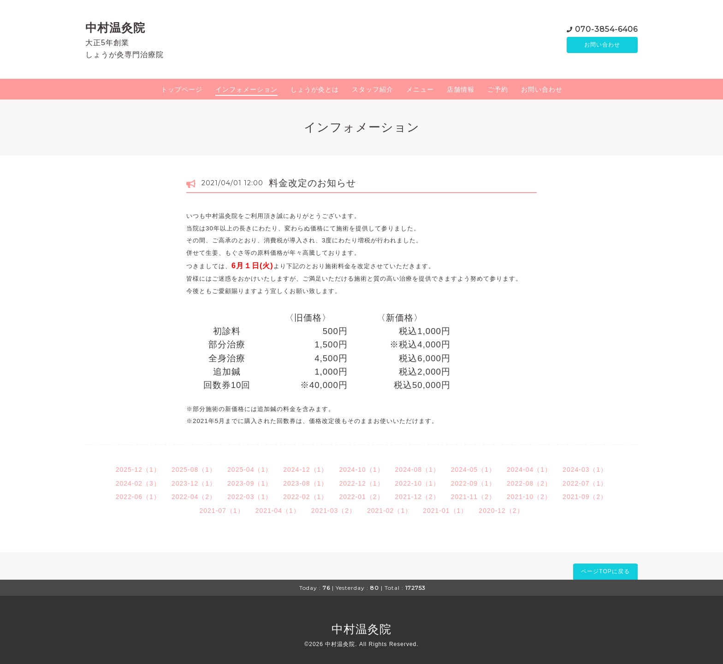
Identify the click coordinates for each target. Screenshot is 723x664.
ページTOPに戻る (605, 571)
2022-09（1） (473, 483)
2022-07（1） (585, 483)
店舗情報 (460, 89)
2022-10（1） (417, 483)
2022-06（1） (138, 496)
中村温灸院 (115, 28)
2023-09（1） (249, 483)
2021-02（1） (389, 510)
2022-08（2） (529, 483)
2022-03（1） (249, 496)
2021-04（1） (277, 510)
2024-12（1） (305, 469)
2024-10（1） (361, 469)
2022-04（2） (194, 496)
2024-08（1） (417, 469)
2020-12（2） (501, 510)
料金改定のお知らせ (312, 183)
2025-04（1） (249, 469)
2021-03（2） (333, 510)
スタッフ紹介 (372, 89)
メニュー (420, 89)
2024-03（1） (585, 469)
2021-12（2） (417, 496)
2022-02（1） (305, 496)
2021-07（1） (221, 510)
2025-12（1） (138, 469)
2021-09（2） (585, 496)
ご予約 (497, 89)
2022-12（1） (361, 483)
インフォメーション (246, 89)
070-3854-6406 (606, 28)
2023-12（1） (194, 483)
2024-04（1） (529, 469)
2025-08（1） (194, 469)
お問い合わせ (602, 44)
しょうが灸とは (314, 89)
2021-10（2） (529, 496)
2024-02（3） (138, 483)
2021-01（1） (445, 510)
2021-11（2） (473, 496)
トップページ (181, 89)
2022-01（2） (361, 496)
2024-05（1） (473, 469)
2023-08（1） (305, 483)
